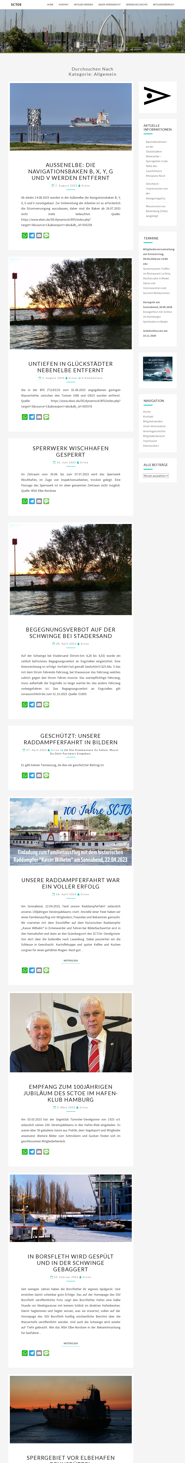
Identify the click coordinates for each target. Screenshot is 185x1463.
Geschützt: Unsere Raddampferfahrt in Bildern (71, 738)
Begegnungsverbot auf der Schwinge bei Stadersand (71, 632)
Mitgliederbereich (163, 4)
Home (50, 4)
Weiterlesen (72, 960)
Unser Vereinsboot (109, 4)
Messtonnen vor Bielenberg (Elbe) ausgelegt (157, 211)
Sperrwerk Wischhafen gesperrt (71, 451)
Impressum (150, 441)
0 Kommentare (92, 377)
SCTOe (16, 4)
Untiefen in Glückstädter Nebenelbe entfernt (71, 366)
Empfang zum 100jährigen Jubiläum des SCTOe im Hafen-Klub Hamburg (70, 1093)
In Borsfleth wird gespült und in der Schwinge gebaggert (71, 1262)
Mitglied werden (83, 4)
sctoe (86, 185)
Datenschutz (151, 445)
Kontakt (64, 4)
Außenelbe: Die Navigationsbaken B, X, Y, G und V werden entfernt (70, 171)
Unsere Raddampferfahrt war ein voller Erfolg (71, 883)
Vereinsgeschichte (137, 4)
